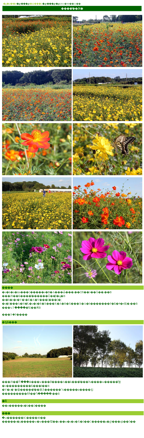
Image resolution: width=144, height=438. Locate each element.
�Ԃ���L (36, 3)
